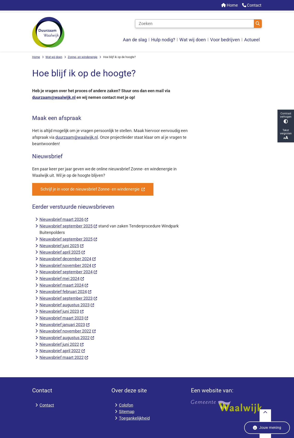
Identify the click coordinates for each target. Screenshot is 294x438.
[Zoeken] (194, 23)
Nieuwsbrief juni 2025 (62, 245)
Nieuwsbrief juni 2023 (62, 311)
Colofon (126, 405)
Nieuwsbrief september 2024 (68, 271)
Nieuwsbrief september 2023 (68, 298)
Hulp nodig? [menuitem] (163, 39)
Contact (47, 405)
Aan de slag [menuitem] (135, 39)
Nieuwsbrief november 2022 (68, 331)
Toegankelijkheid (134, 418)
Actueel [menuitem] (252, 39)
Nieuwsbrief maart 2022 (64, 357)
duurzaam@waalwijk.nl (54, 97)
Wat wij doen (53, 57)
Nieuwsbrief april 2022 (62, 350)
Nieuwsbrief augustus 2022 (67, 337)
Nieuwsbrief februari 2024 (65, 291)
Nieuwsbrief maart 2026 (64, 219)
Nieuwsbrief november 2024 (68, 265)
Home (36, 57)
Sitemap (126, 411)
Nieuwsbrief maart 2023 (64, 318)
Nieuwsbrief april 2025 (62, 252)
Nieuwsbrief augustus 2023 (67, 304)
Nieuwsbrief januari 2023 (65, 324)
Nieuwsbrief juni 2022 (62, 344)
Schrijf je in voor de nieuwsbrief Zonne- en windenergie (92, 189)
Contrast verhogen (285, 118)
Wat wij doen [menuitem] (192, 39)
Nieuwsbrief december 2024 (68, 258)
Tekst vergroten (285, 134)
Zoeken (258, 24)
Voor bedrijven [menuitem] (225, 39)
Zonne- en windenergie (82, 57)
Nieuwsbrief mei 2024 (62, 278)
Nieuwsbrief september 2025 (68, 226)
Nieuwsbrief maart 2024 (64, 285)
